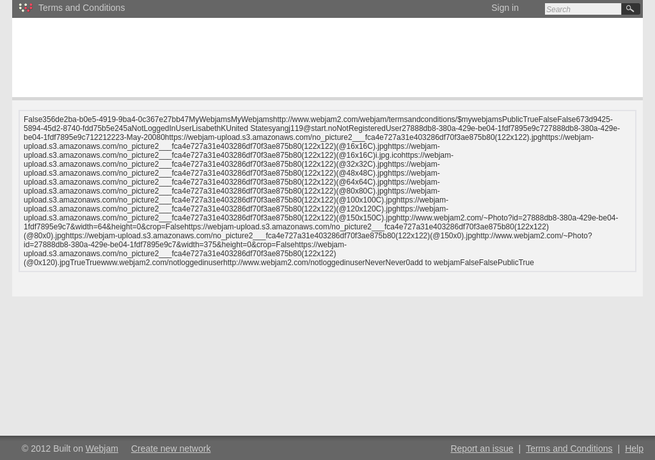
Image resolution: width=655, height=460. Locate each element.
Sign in (505, 8)
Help (634, 448)
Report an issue (481, 448)
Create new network (171, 448)
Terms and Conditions (569, 448)
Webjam (102, 448)
